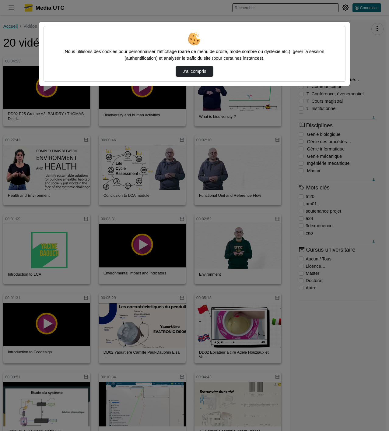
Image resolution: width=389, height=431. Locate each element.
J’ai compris (194, 71)
